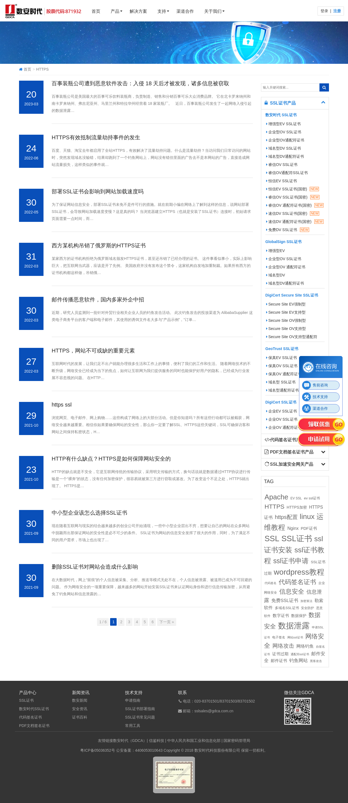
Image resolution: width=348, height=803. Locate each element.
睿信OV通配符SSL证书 (287, 173)
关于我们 (213, 11)
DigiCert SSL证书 (280, 402)
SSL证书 (26, 700)
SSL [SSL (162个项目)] (272, 538)
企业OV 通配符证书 (284, 427)
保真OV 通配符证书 (284, 374)
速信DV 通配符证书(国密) (295, 221)
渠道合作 (185, 11)
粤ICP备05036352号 (97, 750)
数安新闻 (79, 700)
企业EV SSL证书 (281, 411)
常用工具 (132, 725)
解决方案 (138, 11)
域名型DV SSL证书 (283, 148)
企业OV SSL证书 (281, 419)
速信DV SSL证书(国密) (292, 213)
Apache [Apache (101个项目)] (276, 497)
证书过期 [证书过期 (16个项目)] (280, 654)
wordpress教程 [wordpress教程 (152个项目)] (299, 572)
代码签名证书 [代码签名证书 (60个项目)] (297, 582)
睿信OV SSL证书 (281, 164)
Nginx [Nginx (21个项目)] (293, 528)
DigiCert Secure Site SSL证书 (291, 295)
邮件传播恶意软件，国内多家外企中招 (98, 300)
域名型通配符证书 (282, 390)
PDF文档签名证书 (34, 725)
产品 (115, 11)
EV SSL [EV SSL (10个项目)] (296, 498)
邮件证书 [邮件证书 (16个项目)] (279, 661)
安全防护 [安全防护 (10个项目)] (307, 608)
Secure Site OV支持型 (286, 328)
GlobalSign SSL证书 (283, 242)
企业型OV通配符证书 (285, 140)
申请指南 (132, 700)
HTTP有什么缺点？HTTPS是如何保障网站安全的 (111, 459)
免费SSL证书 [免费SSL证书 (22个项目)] (284, 600)
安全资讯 (79, 709)
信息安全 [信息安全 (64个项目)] (291, 591)
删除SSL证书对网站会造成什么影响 (95, 567)
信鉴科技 (156, 740)
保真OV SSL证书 (281, 366)
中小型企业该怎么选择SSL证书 (89, 513)
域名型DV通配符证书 (285, 156)
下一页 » (166, 622)
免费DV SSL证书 (287, 230)
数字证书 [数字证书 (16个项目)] (281, 615)
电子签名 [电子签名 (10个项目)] (278, 637)
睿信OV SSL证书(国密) (292, 197)
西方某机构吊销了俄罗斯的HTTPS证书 (99, 245)
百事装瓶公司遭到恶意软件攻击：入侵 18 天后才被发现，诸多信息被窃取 (140, 83)
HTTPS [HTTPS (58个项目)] (274, 506)
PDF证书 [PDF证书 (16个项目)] (309, 528)
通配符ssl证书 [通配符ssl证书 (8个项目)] (300, 654)
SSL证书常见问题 (140, 717)
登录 (325, 11)
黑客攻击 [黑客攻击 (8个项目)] (316, 661)
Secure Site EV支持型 (286, 312)
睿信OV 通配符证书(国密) (295, 205)
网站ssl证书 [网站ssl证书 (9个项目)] (295, 637)
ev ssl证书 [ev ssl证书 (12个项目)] (312, 498)
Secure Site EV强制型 (286, 304)
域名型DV (275, 275)
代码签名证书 (30, 717)
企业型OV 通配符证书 (285, 267)
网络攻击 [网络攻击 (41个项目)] (283, 646)
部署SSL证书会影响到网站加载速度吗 (98, 191)
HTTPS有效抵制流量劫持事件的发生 (96, 137)
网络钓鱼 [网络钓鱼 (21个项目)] (305, 646)
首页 (96, 11)
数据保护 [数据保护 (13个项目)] (298, 616)
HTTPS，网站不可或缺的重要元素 (93, 351)
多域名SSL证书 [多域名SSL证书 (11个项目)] (287, 608)
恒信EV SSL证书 (281, 181)
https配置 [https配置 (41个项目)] (286, 517)
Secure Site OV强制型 (286, 320)
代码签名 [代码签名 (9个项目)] (270, 583)
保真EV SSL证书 (281, 357)
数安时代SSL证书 (34, 709)
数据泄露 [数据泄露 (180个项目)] (294, 625)
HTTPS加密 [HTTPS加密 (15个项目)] (297, 507)
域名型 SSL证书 (281, 382)
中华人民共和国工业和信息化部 (193, 740)
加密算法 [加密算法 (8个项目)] (306, 601)
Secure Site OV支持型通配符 (292, 337)
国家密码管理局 (236, 740)
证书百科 (79, 717)
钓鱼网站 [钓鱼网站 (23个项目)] (298, 660)
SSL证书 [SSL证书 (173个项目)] (296, 538)
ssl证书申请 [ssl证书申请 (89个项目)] (291, 561)
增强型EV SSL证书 (283, 124)
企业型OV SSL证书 (283, 132)
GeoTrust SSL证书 (281, 349)
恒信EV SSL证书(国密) (292, 189)
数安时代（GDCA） (130, 740)
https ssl (62, 405)
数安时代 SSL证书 (281, 115)
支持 (161, 11)
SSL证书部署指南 (140, 709)
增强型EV (275, 250)
